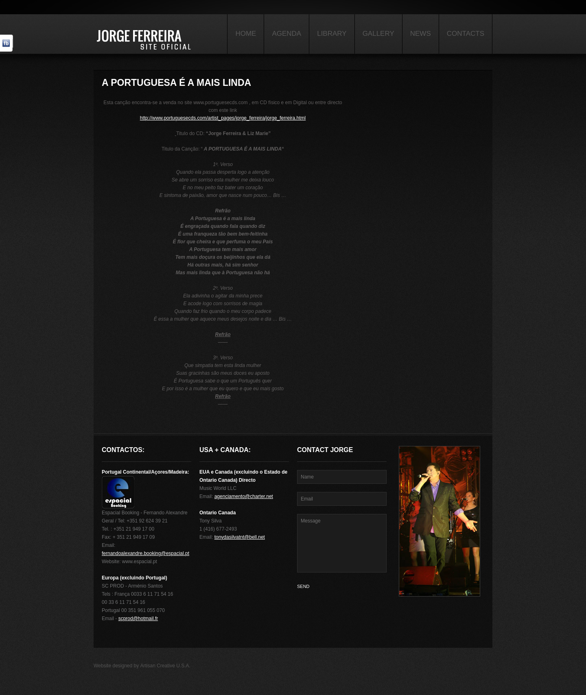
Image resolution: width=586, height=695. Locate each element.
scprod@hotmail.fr (138, 618)
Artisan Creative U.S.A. (165, 666)
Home (245, 33)
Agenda (286, 33)
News (420, 33)
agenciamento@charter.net (243, 496)
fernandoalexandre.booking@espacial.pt (145, 553)
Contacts (465, 33)
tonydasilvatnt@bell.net (239, 537)
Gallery (378, 33)
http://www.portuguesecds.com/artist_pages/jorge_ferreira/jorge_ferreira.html (223, 118)
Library (331, 33)
